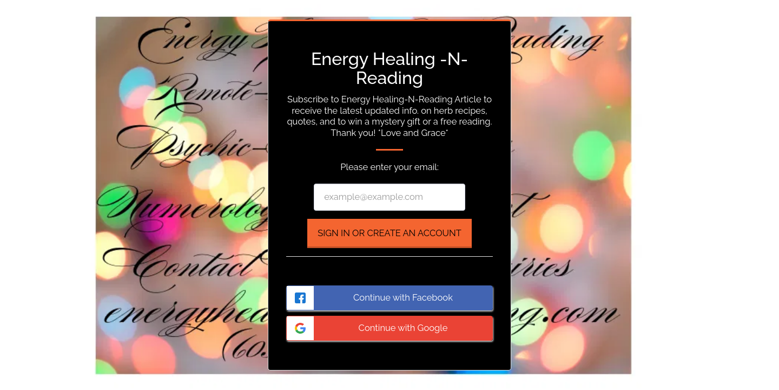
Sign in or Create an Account (389, 232)
